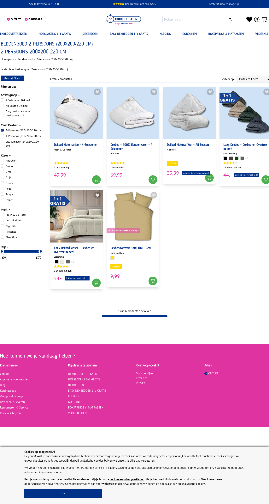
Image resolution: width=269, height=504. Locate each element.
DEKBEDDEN (90, 34)
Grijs (8, 177)
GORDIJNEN (189, 34)
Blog (3, 385)
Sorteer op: (227, 79)
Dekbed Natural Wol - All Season (188, 145)
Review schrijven (10, 413)
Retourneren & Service (14, 407)
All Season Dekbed (17, 106)
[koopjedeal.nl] (123, 19)
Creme (9, 166)
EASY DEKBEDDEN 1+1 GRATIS (129, 34)
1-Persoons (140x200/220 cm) (24, 136)
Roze (8, 188)
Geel (8, 172)
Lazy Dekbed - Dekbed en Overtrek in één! (245, 147)
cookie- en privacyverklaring (127, 479)
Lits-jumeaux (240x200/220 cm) (22, 143)
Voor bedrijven (145, 373)
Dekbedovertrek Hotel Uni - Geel (130, 248)
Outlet (16, 19)
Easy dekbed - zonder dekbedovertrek (18, 113)
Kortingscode (8, 390)
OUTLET (211, 373)
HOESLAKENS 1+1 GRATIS (55, 34)
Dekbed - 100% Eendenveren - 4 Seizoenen (131, 147)
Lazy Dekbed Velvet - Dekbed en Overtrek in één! (74, 250)
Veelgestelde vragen (12, 396)
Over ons (141, 378)
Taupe (9, 194)
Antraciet (11, 160)
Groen (9, 183)
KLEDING (165, 34)
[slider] (40, 251)
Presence (11, 231)
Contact (4, 374)
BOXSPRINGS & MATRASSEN (226, 34)
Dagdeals (35, 19)
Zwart (9, 200)
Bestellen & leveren (12, 402)
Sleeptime (11, 237)
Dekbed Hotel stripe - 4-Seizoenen (75, 145)
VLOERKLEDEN (77, 413)
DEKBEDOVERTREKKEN (82, 374)
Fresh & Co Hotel (16, 215)
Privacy (140, 382)
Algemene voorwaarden (14, 379)
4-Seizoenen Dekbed (18, 100)
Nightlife (11, 226)
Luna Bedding (14, 220)
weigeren (108, 484)
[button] (96, 179)
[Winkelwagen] (264, 19)
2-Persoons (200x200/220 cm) (24, 130)
